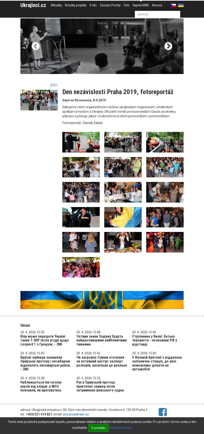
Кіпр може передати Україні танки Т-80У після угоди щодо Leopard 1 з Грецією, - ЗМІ (44, 340)
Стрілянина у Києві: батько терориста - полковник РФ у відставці (154, 340)
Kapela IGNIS (141, 5)
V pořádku (98, 428)
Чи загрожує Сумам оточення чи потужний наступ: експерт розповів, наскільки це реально (101, 361)
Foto (127, 5)
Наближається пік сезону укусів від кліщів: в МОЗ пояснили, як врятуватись (40, 386)
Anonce (157, 5)
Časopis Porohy (110, 5)
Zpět (54, 85)
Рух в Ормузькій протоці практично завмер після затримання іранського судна (100, 386)
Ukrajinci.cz (33, 5)
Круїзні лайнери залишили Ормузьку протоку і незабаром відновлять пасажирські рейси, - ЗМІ (45, 363)
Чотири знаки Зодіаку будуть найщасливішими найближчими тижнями (101, 340)
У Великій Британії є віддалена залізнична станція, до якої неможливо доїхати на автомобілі (157, 363)
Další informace (120, 427)
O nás (93, 5)
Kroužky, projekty (75, 5)
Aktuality (56, 5)
